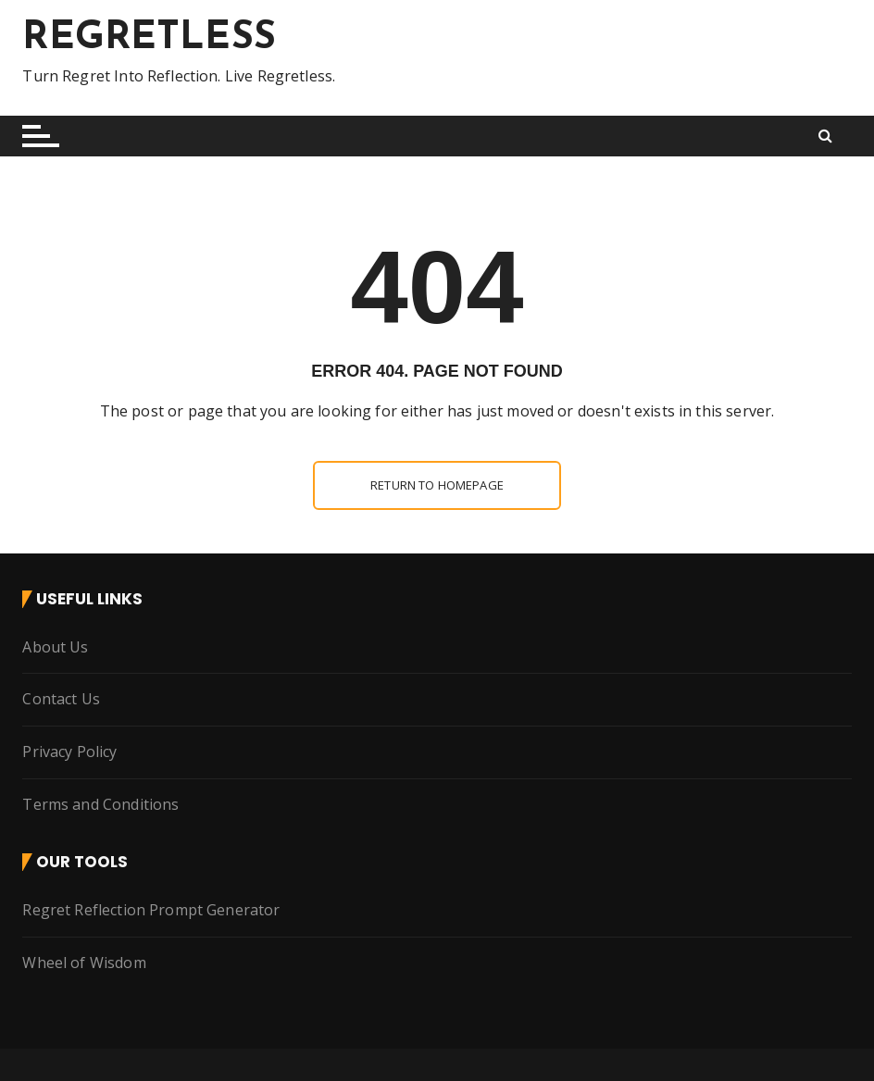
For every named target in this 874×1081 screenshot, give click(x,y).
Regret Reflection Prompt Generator (151, 910)
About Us (55, 647)
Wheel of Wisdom (83, 962)
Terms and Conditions (100, 804)
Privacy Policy (69, 751)
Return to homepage (437, 485)
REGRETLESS (149, 38)
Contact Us (61, 699)
